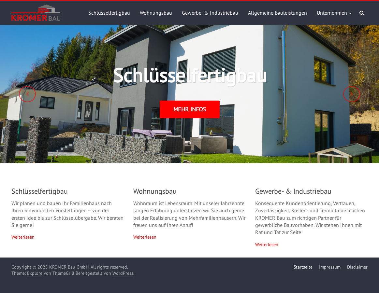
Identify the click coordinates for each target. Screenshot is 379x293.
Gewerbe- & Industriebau (210, 12)
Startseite (303, 267)
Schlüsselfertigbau (109, 12)
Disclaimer (357, 267)
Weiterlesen (23, 237)
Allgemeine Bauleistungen (277, 12)
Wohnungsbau (156, 12)
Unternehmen (332, 12)
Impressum (330, 267)
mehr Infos (189, 109)
